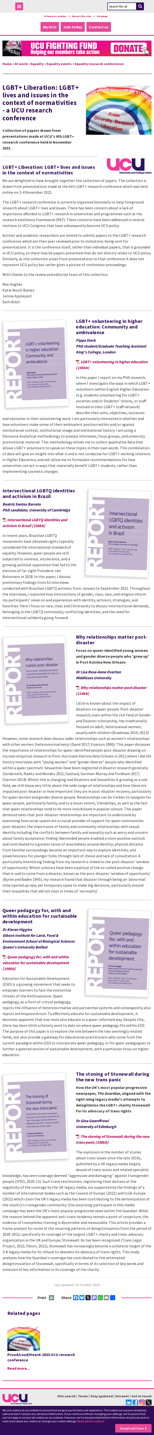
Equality (37, 63)
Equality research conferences (99, 63)
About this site (82, 16)
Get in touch (141, 1396)
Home (7, 63)
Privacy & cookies (54, 16)
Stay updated (101, 1396)
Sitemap (103, 16)
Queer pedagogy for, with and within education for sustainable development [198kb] (35, 962)
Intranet (122, 1396)
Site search (66, 1396)
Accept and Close (132, 1428)
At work (21, 63)
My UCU (49, 26)
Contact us (99, 26)
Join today (72, 26)
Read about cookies (90, 1421)
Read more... (18, 1368)
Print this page (51, 1297)
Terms (83, 1396)
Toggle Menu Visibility (20, 7)
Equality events (59, 63)
